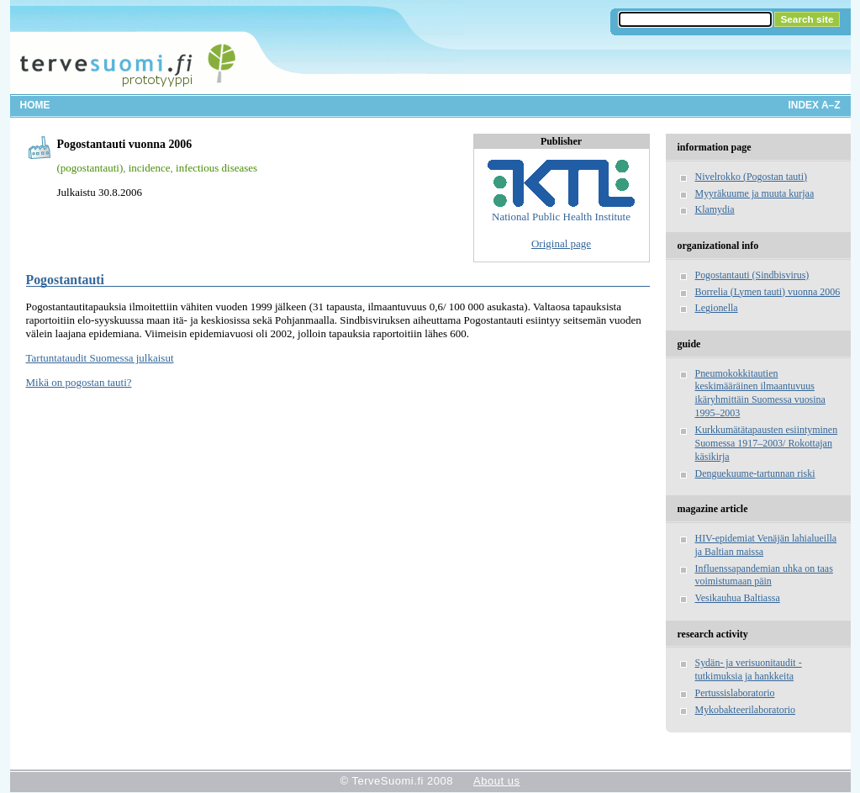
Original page (561, 243)
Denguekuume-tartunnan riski (755, 473)
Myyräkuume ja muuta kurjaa (755, 193)
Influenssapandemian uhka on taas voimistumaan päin (764, 575)
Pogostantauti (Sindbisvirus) (752, 275)
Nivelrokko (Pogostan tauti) (751, 176)
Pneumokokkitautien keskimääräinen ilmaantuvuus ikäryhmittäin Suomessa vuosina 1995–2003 (760, 393)
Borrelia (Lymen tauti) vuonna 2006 (768, 292)
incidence (150, 167)
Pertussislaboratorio (735, 693)
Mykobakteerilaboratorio (745, 710)
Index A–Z (815, 105)
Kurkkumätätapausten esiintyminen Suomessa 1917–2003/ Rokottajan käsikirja (766, 443)
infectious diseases (216, 167)
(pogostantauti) (90, 167)
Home (35, 105)
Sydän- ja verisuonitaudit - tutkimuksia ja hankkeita (748, 669)
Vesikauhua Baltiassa (737, 598)
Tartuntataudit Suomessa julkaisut (100, 358)
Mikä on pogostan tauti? (79, 382)
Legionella (716, 308)
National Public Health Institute (561, 191)
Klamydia (715, 209)
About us (496, 780)
